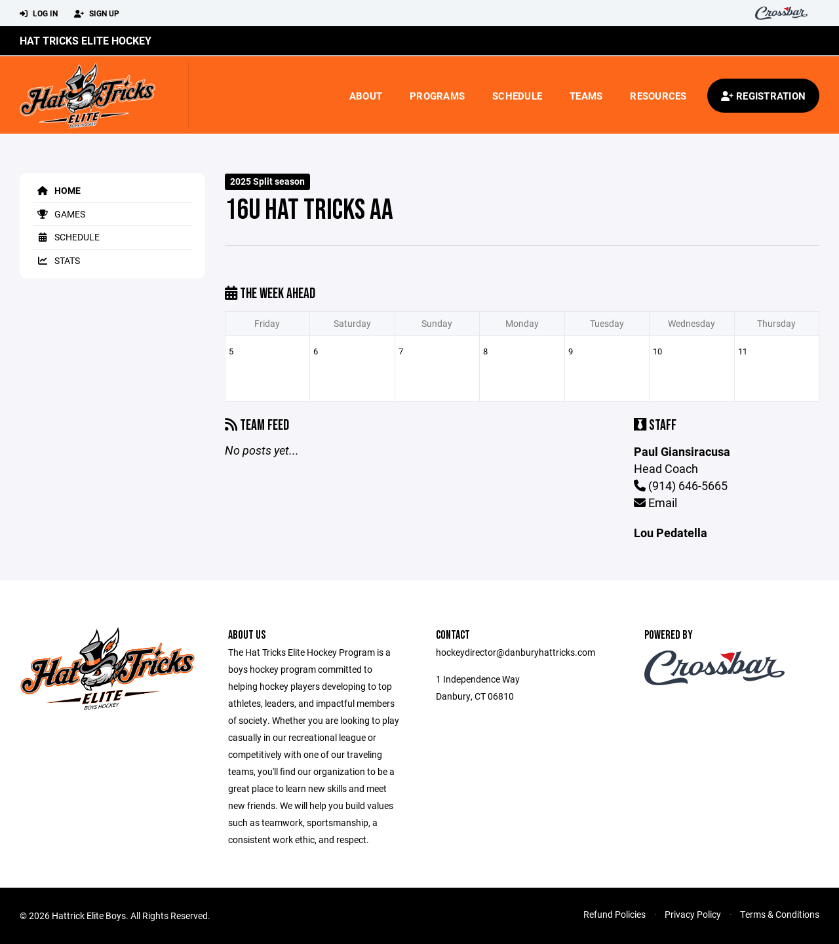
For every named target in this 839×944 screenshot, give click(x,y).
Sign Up (96, 14)
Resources (658, 95)
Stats (56, 260)
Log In (39, 14)
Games (59, 214)
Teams (586, 95)
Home (57, 190)
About (365, 95)
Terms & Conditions (779, 914)
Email (655, 502)
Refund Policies (614, 914)
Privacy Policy (693, 914)
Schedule (517, 95)
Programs (437, 95)
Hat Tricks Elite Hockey (85, 40)
